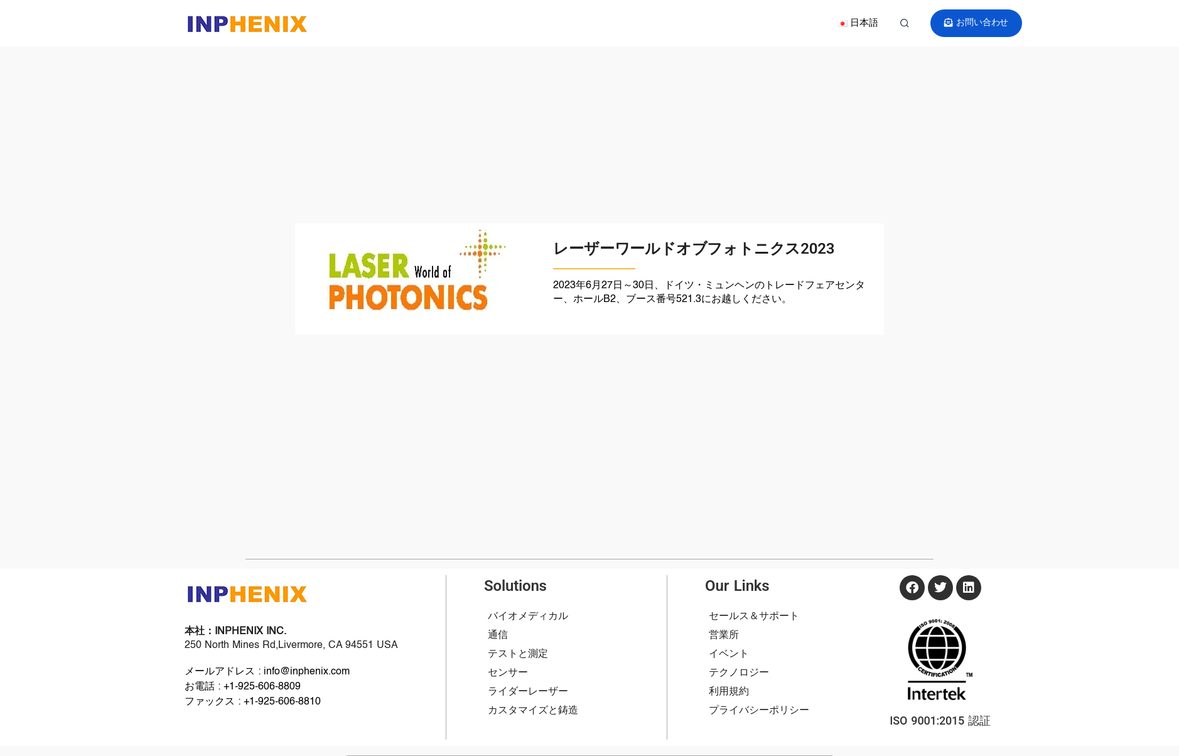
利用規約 (729, 692)
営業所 (724, 635)
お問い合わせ (976, 23)
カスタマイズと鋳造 (533, 711)
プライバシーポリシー (759, 711)
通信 (498, 635)
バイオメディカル (528, 617)
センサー (508, 673)
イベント (729, 654)
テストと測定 (518, 654)
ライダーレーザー (528, 692)
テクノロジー (739, 673)
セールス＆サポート (754, 617)
